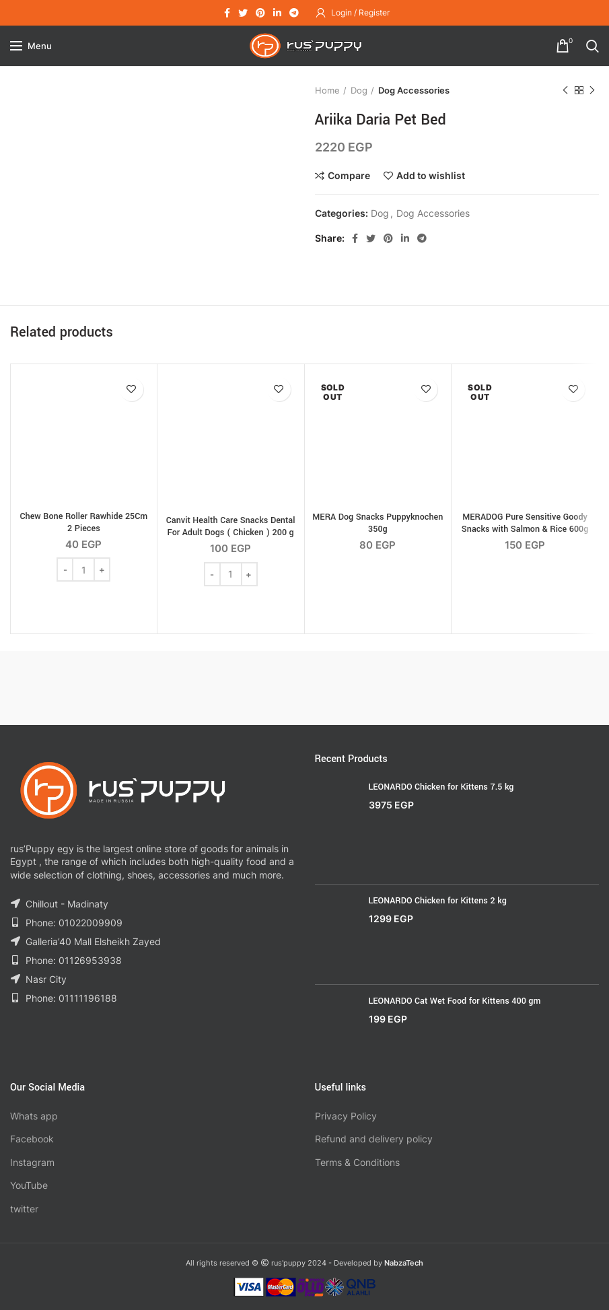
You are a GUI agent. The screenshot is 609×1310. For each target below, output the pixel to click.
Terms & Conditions (357, 1162)
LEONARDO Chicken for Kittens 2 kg (438, 901)
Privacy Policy (346, 1116)
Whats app (34, 1116)
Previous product (565, 90)
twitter (24, 1208)
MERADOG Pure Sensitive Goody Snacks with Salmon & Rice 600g (525, 523)
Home (327, 90)
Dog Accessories (414, 90)
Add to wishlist (430, 175)
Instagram (32, 1162)
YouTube (29, 1185)
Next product (592, 90)
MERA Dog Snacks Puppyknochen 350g (377, 523)
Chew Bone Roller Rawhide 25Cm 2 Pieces (84, 522)
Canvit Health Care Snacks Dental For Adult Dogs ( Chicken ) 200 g (230, 526)
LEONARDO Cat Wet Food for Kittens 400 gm (455, 1001)
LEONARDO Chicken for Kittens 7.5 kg (441, 787)
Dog (359, 90)
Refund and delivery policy (374, 1138)
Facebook (32, 1138)
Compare (349, 175)
